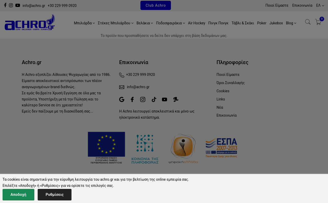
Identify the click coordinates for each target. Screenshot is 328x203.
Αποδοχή (18, 194)
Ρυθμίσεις (55, 194)
